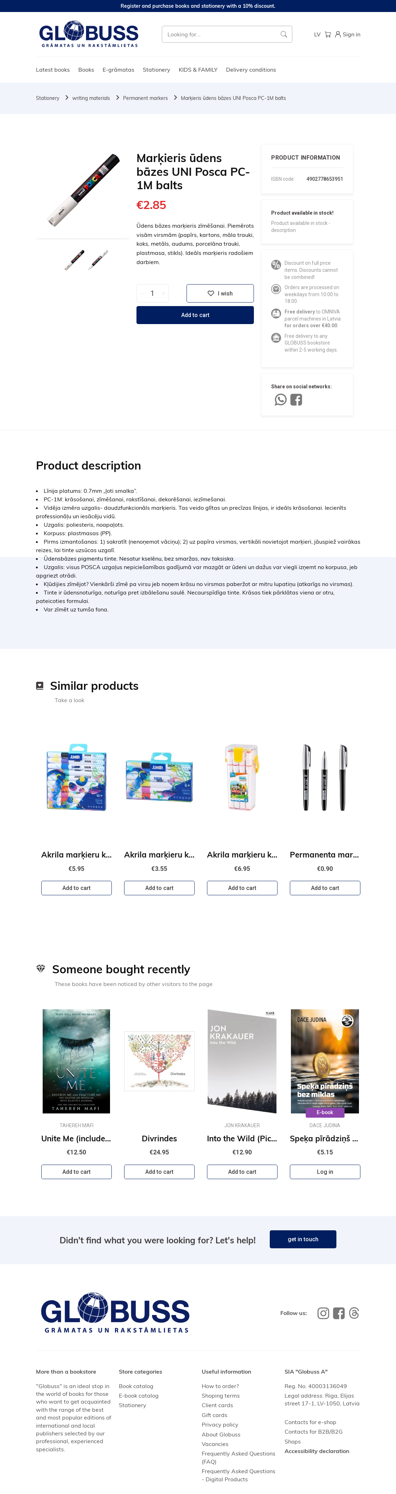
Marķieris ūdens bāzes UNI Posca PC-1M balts (233, 98)
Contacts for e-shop (310, 1422)
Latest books (53, 69)
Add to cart (195, 315)
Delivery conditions (251, 69)
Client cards (217, 1405)
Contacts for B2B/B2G (314, 1431)
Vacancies (215, 1443)
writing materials (91, 98)
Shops (293, 1441)
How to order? (220, 1386)
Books (86, 69)
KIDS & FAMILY (198, 69)
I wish (220, 293)
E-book (325, 1112)
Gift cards (214, 1414)
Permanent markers (145, 98)
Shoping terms (221, 1395)
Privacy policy (220, 1424)
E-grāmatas (118, 69)
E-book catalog (139, 1395)
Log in (325, 1172)
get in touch (303, 1239)
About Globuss (221, 1434)
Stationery (156, 69)
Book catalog (136, 1386)
